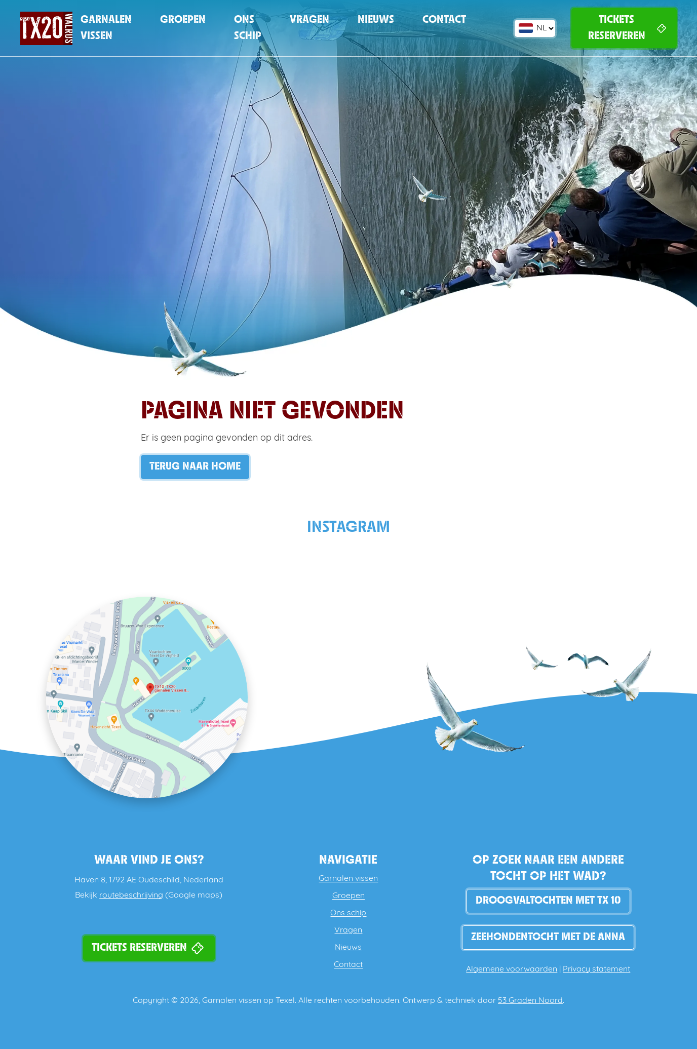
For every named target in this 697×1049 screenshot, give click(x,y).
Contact (444, 20)
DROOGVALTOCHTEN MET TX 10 (548, 901)
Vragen (309, 20)
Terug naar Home (195, 466)
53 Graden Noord (530, 1001)
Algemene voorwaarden (511, 969)
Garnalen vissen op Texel (248, 1001)
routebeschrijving (131, 895)
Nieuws (376, 20)
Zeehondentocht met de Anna (548, 937)
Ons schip (247, 28)
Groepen (183, 20)
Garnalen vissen (106, 28)
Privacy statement (596, 969)
